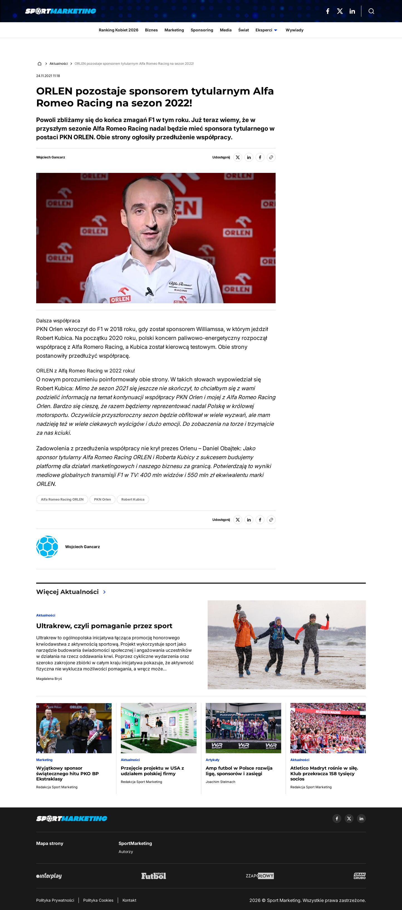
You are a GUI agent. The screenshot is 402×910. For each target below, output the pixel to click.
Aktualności (59, 63)
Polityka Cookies (98, 900)
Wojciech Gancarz (50, 157)
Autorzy (126, 851)
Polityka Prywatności (55, 900)
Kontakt (129, 900)
